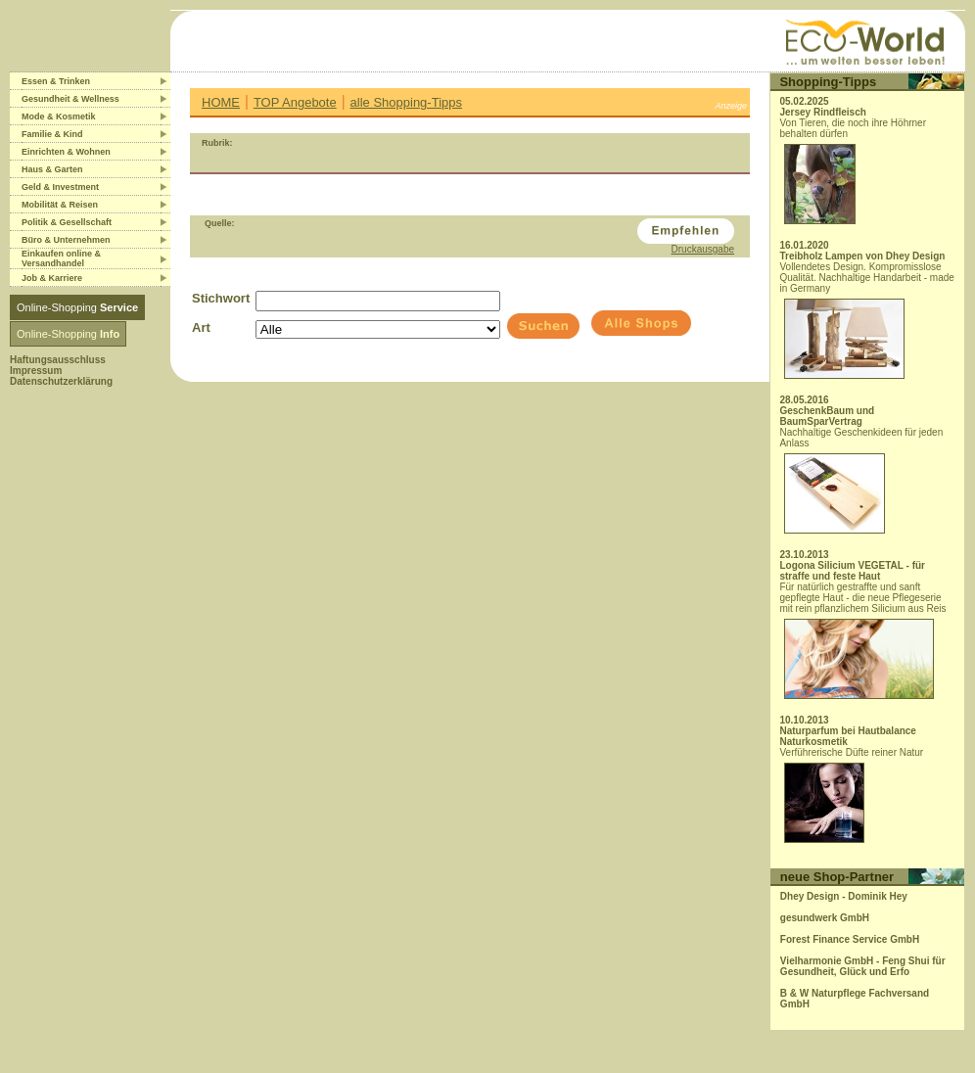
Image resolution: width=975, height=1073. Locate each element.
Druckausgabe (703, 249)
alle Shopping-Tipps (406, 102)
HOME (221, 102)
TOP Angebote (295, 102)
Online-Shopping (77, 307)
